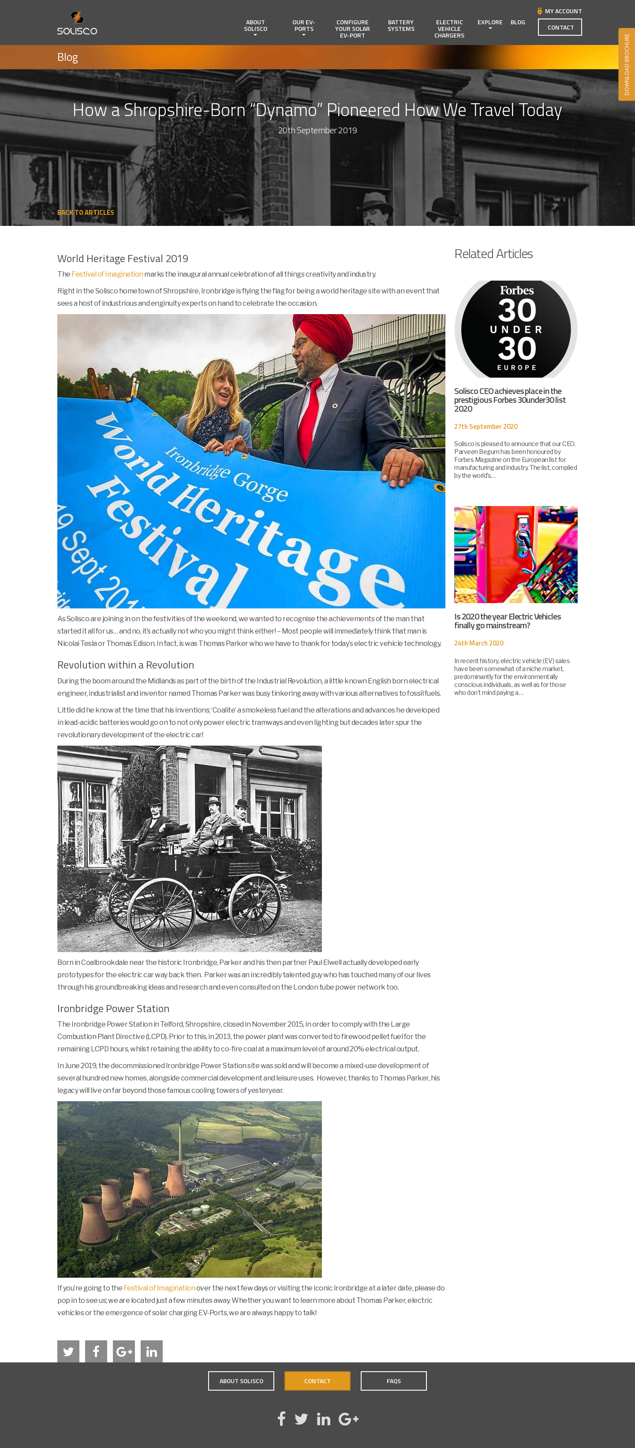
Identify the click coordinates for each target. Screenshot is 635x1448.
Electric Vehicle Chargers (449, 28)
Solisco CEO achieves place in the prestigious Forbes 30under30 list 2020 (510, 399)
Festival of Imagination (107, 274)
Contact (561, 27)
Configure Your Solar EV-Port (352, 28)
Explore (490, 23)
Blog (518, 21)
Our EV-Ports (303, 26)
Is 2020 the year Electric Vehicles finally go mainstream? (507, 620)
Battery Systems (401, 25)
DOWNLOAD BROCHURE (626, 64)
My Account (563, 11)
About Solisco (255, 26)
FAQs (394, 1380)
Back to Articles (85, 212)
